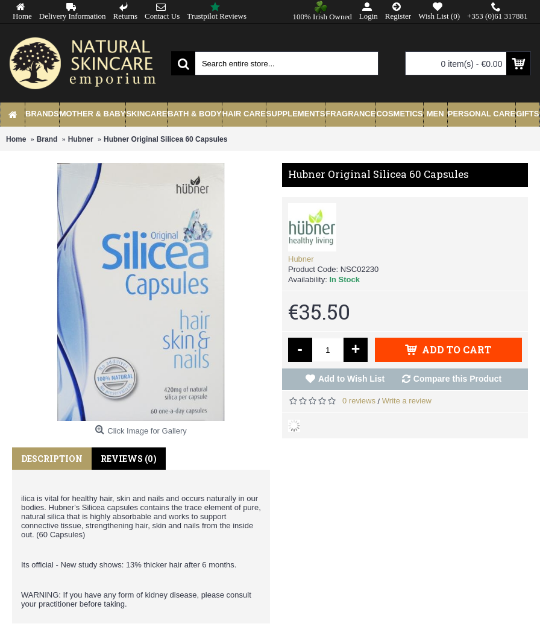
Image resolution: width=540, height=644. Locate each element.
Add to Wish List (351, 379)
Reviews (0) (129, 458)
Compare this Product (457, 379)
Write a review (407, 400)
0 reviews (358, 400)
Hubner (301, 259)
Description (52, 458)
